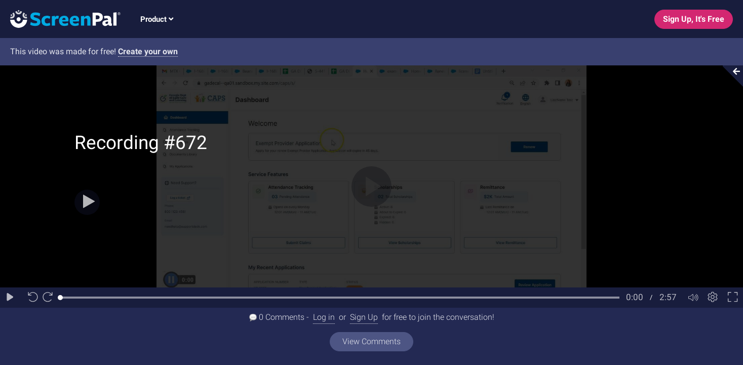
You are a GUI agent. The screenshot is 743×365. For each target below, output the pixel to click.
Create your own (148, 51)
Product (156, 19)
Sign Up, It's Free (693, 19)
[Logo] (60, 18)
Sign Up (364, 317)
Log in (324, 317)
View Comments (371, 341)
